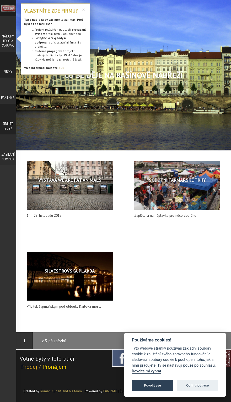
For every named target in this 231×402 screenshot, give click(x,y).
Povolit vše (152, 385)
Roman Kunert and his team (61, 391)
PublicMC (110, 391)
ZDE (61, 68)
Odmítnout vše (197, 385)
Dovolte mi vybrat (146, 371)
